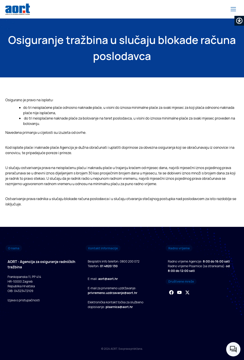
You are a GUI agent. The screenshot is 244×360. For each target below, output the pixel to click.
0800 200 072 (129, 261)
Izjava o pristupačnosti (24, 300)
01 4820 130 (109, 266)
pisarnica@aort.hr (119, 307)
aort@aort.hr (108, 279)
